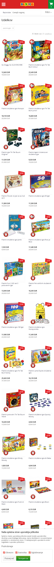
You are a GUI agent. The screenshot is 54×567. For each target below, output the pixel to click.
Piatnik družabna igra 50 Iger (39, 196)
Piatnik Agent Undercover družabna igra (38, 153)
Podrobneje (7, 546)
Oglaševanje (37, 553)
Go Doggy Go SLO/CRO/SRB (12, 65)
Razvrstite (7, 12)
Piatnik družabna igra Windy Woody (12, 459)
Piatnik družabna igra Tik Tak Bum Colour (39, 66)
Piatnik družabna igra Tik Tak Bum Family (12, 372)
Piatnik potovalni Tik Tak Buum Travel (13, 416)
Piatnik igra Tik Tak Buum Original (11, 153)
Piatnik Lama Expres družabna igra (40, 372)
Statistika (22, 553)
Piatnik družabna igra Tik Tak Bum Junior (39, 110)
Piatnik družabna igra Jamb (12, 240)
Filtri (48, 12)
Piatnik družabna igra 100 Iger (13, 327)
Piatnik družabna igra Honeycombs (36, 328)
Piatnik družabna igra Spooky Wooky (40, 416)
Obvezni (9, 553)
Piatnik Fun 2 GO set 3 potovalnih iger (10, 284)
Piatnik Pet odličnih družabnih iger (40, 284)
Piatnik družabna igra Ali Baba (40, 458)
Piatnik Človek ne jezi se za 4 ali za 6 (13, 197)
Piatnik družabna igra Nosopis (13, 109)
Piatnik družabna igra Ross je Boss (39, 241)
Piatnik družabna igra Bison (39, 502)
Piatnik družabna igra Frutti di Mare (13, 503)
